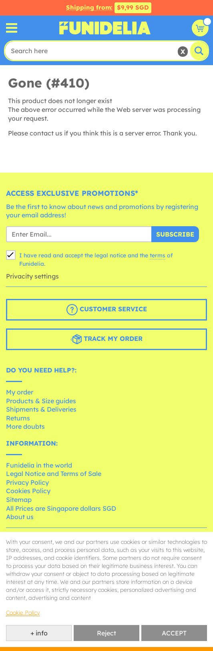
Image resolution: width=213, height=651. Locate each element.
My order (19, 392)
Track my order (106, 339)
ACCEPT (174, 633)
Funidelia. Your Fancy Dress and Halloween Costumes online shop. (105, 28)
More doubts (25, 426)
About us (20, 517)
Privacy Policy (27, 482)
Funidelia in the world (39, 465)
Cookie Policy (23, 612)
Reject (106, 633)
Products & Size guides (41, 401)
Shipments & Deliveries (41, 409)
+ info (39, 633)
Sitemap (19, 500)
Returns (18, 418)
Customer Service (106, 309)
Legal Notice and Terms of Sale (53, 474)
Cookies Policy (28, 491)
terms (157, 255)
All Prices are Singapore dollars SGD (61, 508)
